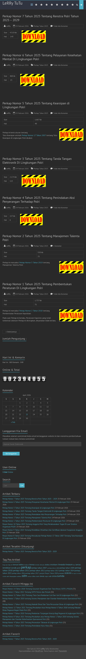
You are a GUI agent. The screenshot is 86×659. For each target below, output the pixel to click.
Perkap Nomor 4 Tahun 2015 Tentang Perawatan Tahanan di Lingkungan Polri (32, 622)
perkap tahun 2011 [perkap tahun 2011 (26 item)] (21, 570)
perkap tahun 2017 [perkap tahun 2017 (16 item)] (32, 573)
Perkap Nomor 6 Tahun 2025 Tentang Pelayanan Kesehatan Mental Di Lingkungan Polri (42, 57)
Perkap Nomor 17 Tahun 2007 (34, 135)
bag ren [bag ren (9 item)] (10, 565)
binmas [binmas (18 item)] (32, 564)
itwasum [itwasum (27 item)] (69, 564)
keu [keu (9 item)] (74, 565)
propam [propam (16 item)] (61, 573)
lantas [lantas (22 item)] (78, 564)
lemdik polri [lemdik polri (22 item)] (16, 568)
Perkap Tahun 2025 (41, 26)
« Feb (13, 422)
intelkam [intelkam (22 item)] (53, 564)
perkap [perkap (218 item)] (26, 567)
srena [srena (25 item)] (54, 576)
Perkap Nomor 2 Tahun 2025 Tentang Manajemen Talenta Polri (41, 238)
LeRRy (8, 26)
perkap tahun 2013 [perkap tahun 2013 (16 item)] (52, 570)
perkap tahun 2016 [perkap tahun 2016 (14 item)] (18, 573)
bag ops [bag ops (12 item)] (5, 565)
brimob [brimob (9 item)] (37, 565)
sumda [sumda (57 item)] (60, 576)
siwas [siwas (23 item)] (42, 576)
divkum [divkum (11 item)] (42, 565)
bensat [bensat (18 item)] (15, 564)
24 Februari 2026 (22, 169)
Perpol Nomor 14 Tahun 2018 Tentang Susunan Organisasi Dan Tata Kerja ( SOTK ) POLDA (37, 589)
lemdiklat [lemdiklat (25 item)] (7, 567)
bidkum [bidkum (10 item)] (26, 565)
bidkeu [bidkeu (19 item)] (21, 564)
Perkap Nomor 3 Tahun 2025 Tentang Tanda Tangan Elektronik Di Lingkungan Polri (37, 161)
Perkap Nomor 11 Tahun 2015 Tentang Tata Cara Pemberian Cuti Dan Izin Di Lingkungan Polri (38, 595)
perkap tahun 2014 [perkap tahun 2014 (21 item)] (66, 570)
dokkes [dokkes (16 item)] (47, 565)
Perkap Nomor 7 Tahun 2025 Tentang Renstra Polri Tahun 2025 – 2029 (41, 18)
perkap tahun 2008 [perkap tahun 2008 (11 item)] (53, 568)
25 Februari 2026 (22, 26)
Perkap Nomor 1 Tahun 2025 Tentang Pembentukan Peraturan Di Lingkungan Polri (37, 286)
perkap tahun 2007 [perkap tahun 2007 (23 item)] (39, 568)
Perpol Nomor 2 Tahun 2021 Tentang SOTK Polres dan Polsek (26, 592)
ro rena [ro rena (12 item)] (78, 573)
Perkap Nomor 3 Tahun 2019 (31, 262)
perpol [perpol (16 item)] (42, 573)
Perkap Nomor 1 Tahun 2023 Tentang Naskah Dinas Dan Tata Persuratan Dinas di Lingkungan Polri (41, 604)
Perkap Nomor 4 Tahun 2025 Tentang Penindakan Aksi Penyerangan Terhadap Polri (39, 200)
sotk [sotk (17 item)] (50, 576)
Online (8, 472)
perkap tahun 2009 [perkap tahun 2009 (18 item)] (67, 568)
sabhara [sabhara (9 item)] (19, 576)
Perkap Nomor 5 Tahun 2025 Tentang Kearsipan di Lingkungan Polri (36, 105)
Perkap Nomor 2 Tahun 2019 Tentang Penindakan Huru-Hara (26, 626)
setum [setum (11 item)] (30, 576)
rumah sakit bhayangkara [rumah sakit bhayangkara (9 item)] (10, 576)
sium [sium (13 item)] (37, 576)
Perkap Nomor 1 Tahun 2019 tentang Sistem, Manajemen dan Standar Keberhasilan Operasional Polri (42, 598)
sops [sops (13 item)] (46, 576)
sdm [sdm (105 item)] (24, 576)
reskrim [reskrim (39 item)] (67, 573)
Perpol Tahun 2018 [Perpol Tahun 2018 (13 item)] (51, 573)
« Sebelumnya (11, 332)
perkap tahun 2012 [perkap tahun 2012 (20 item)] (37, 570)
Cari (21, 485)
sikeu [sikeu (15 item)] (34, 576)
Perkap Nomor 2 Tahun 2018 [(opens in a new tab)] (31, 310)
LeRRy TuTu (12, 3)
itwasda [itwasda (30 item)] (61, 564)
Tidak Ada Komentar (60, 26)
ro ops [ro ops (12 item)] (74, 573)
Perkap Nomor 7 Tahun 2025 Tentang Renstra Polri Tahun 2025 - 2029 (30, 551)
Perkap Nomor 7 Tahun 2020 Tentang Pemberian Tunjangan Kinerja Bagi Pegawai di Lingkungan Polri (41, 613)
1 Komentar (57, 246)
